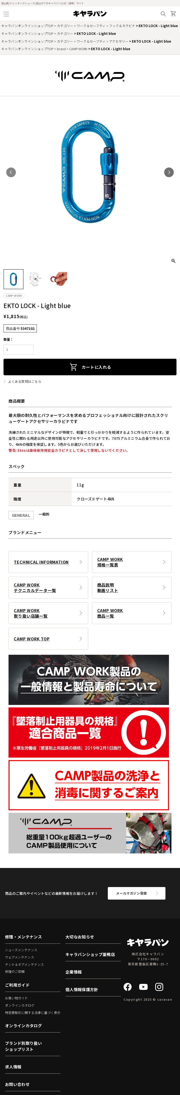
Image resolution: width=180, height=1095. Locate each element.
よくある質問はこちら (24, 381)
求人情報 (13, 1067)
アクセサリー (118, 41)
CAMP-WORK (78, 48)
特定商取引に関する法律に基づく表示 (32, 1012)
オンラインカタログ (19, 1005)
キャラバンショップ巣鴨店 (90, 954)
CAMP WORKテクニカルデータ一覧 (35, 587)
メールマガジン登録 (131, 893)
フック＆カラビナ (122, 25)
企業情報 (73, 972)
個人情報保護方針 (81, 989)
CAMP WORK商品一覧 (110, 613)
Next (169, 172)
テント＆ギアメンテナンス (24, 964)
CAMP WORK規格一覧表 (110, 562)
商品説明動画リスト (107, 587)
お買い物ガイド (16, 998)
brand (61, 48)
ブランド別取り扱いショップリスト (23, 1046)
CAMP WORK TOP (31, 639)
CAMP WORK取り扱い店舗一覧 (30, 613)
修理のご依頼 (15, 971)
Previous (11, 172)
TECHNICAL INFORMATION (41, 562)
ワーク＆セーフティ (91, 25)
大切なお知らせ (79, 937)
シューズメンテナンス (21, 949)
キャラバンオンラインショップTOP (27, 25)
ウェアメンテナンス (19, 957)
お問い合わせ (17, 1084)
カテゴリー (65, 25)
